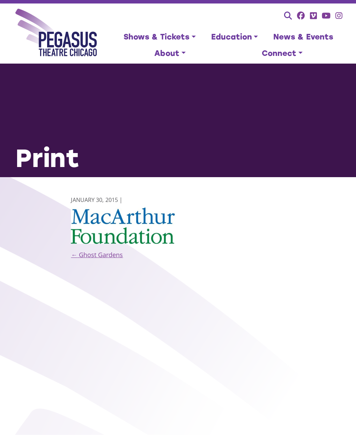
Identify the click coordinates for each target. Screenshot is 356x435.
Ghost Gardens (97, 255)
